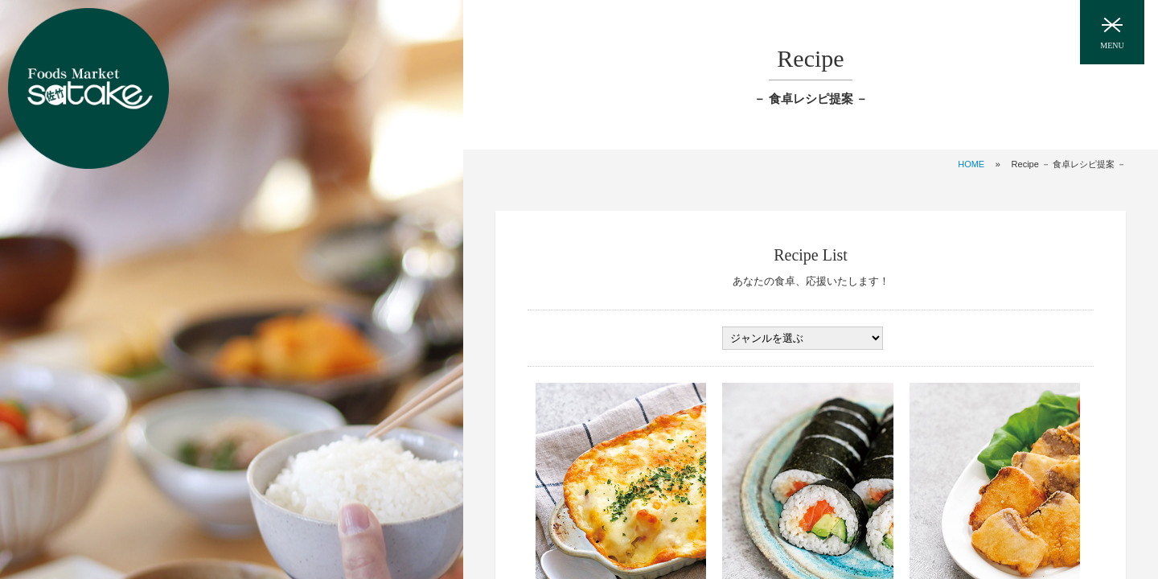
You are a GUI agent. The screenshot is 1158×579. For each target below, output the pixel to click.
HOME (971, 164)
